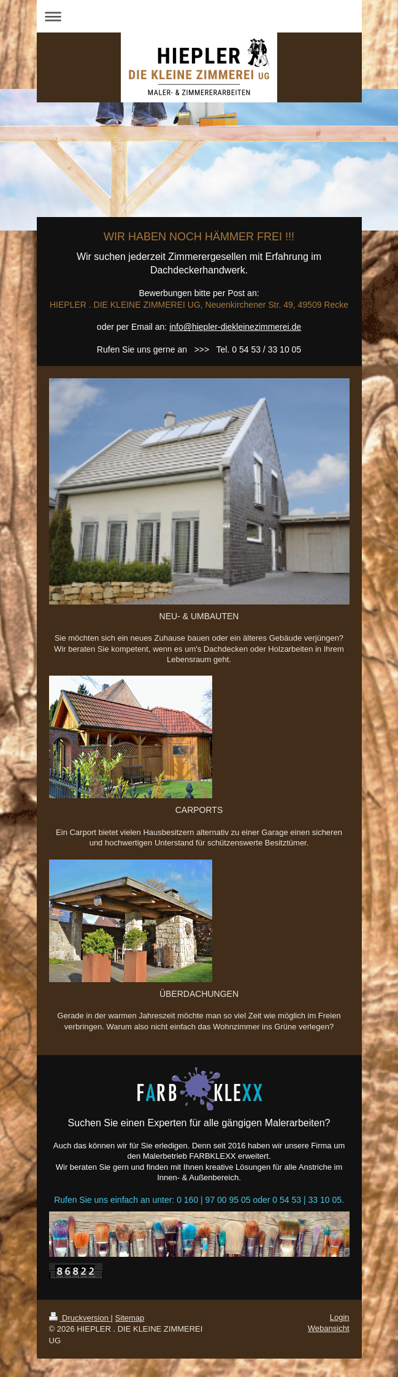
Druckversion (80, 1317)
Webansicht (329, 1328)
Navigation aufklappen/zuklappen (199, 16)
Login (340, 1317)
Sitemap (130, 1317)
